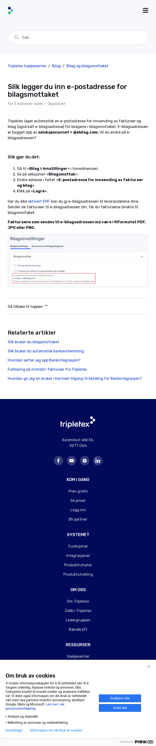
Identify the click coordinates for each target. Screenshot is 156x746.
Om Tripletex (78, 601)
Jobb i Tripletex (78, 610)
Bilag (56, 66)
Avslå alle (120, 708)
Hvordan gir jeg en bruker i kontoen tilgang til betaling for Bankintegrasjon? (75, 378)
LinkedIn (97, 460)
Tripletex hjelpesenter (27, 66)
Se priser (78, 500)
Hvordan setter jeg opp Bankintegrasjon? (44, 360)
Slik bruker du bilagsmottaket (33, 342)
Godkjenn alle (120, 698)
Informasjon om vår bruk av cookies (56, 730)
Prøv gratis (78, 491)
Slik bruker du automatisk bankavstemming (46, 351)
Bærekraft (78, 629)
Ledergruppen (78, 620)
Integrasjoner (78, 555)
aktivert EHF (38, 201)
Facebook (58, 460)
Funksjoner (78, 546)
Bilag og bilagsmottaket (87, 66)
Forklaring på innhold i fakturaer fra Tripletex (47, 369)
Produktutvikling (78, 574)
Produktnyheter (78, 565)
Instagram (84, 460)
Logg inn (78, 510)
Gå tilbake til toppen (28, 306)
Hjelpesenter (78, 656)
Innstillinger (14, 730)
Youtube (71, 460)
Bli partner (78, 519)
